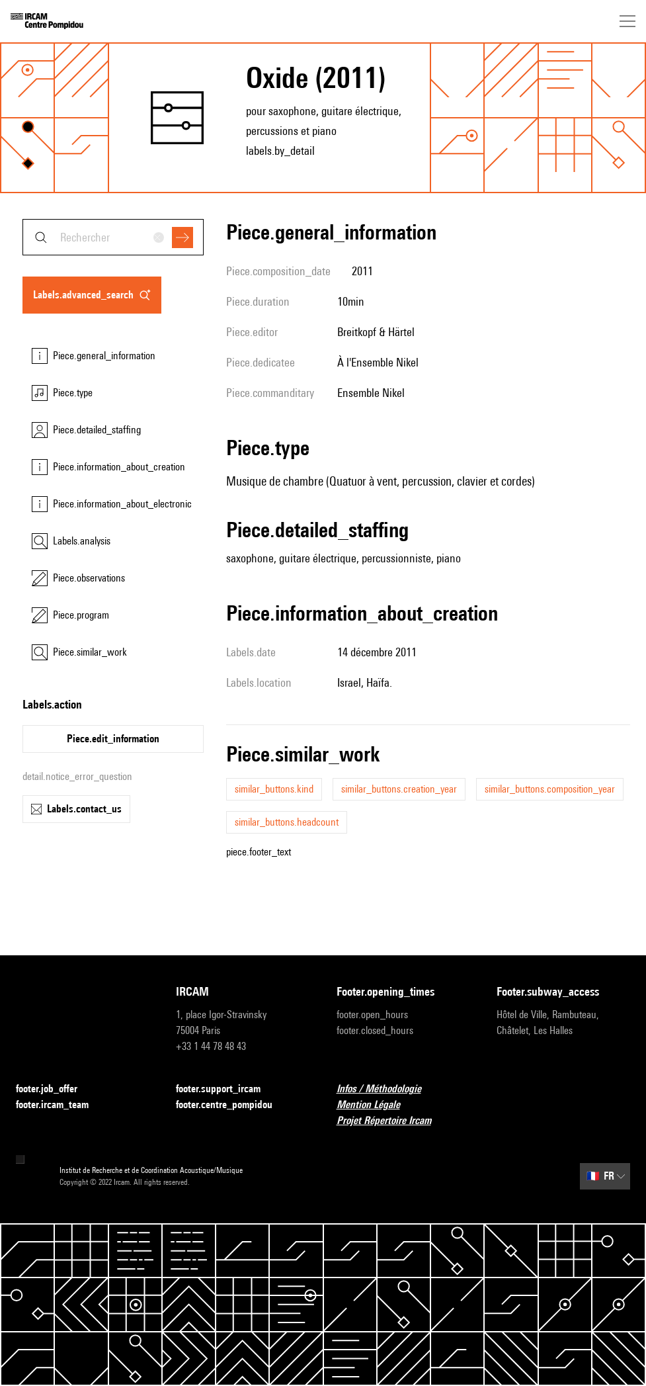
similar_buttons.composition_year (550, 789)
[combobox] (113, 237)
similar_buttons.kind (274, 789)
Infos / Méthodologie (387, 1089)
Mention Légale (376, 1105)
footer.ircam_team (60, 1105)
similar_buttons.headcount (287, 822)
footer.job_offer (54, 1089)
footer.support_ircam (226, 1089)
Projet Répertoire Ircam (392, 1121)
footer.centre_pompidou (232, 1105)
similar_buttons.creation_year (399, 789)
